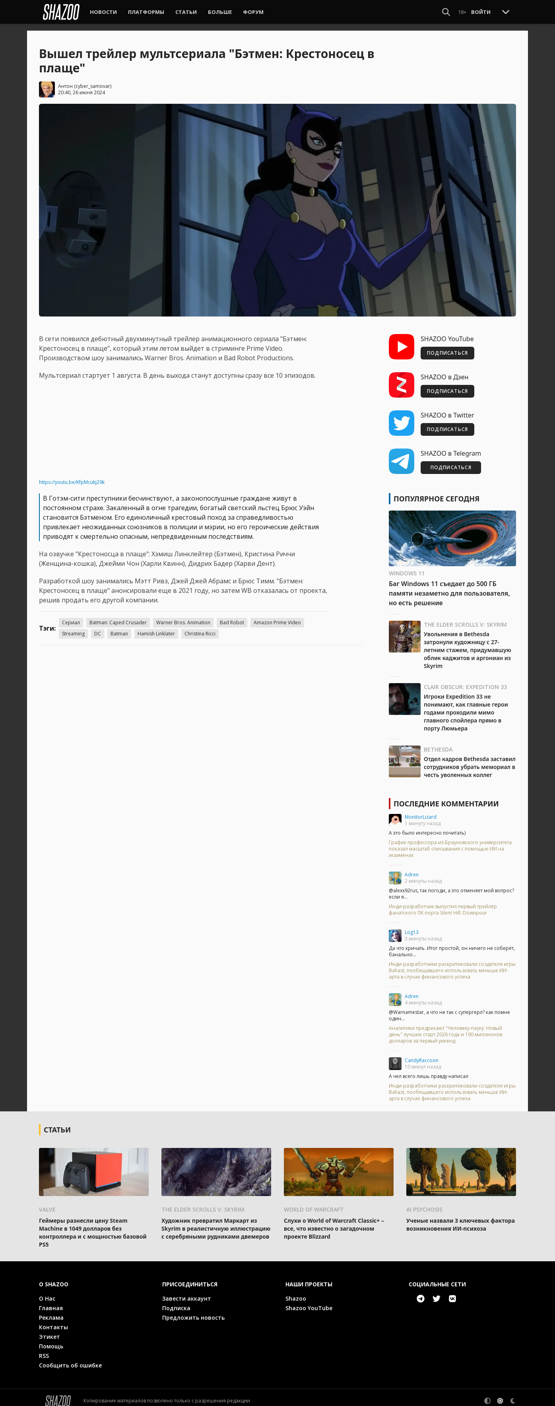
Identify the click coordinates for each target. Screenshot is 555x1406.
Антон (65, 79)
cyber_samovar (93, 79)
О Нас (47, 1291)
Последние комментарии (446, 797)
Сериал (71, 616)
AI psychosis (424, 1202)
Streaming (73, 627)
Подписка (176, 1301)
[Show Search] (446, 12)
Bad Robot (232, 616)
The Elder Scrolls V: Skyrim (465, 618)
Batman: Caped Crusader (118, 616)
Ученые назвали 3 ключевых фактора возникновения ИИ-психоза (460, 1217)
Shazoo (295, 1291)
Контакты (53, 1320)
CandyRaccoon (422, 1054)
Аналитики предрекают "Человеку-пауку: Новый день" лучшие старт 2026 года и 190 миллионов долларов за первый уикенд (445, 1028)
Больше (220, 12)
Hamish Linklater (156, 627)
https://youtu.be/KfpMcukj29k (72, 475)
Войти (481, 12)
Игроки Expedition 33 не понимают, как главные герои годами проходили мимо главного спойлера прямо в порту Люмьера (466, 706)
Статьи (186, 12)
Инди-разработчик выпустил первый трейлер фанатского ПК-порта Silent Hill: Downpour (443, 903)
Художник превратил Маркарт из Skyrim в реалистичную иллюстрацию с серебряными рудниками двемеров (215, 1221)
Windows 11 (407, 567)
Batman (119, 627)
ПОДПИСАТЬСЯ (447, 346)
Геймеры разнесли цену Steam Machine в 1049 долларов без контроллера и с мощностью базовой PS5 (93, 1225)
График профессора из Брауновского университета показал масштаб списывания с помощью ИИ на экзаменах (450, 842)
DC (97, 627)
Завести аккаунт (186, 1291)
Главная (51, 1301)
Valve (47, 1202)
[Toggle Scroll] (506, 11)
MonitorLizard (421, 810)
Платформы (146, 12)
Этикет (49, 1330)
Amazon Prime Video (277, 616)
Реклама (51, 1311)
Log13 (412, 925)
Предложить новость (193, 1311)
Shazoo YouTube (308, 1301)
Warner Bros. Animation (183, 616)
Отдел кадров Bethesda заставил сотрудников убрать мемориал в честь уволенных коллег (470, 760)
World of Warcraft (314, 1202)
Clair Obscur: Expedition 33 (465, 680)
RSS (44, 1349)
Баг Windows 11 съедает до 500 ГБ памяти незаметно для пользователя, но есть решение (449, 587)
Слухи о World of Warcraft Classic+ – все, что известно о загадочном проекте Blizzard (334, 1221)
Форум (253, 12)
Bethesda (438, 743)
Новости (103, 12)
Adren (412, 868)
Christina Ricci (199, 627)
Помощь (51, 1339)
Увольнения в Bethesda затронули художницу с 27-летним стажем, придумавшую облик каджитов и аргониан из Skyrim (467, 643)
